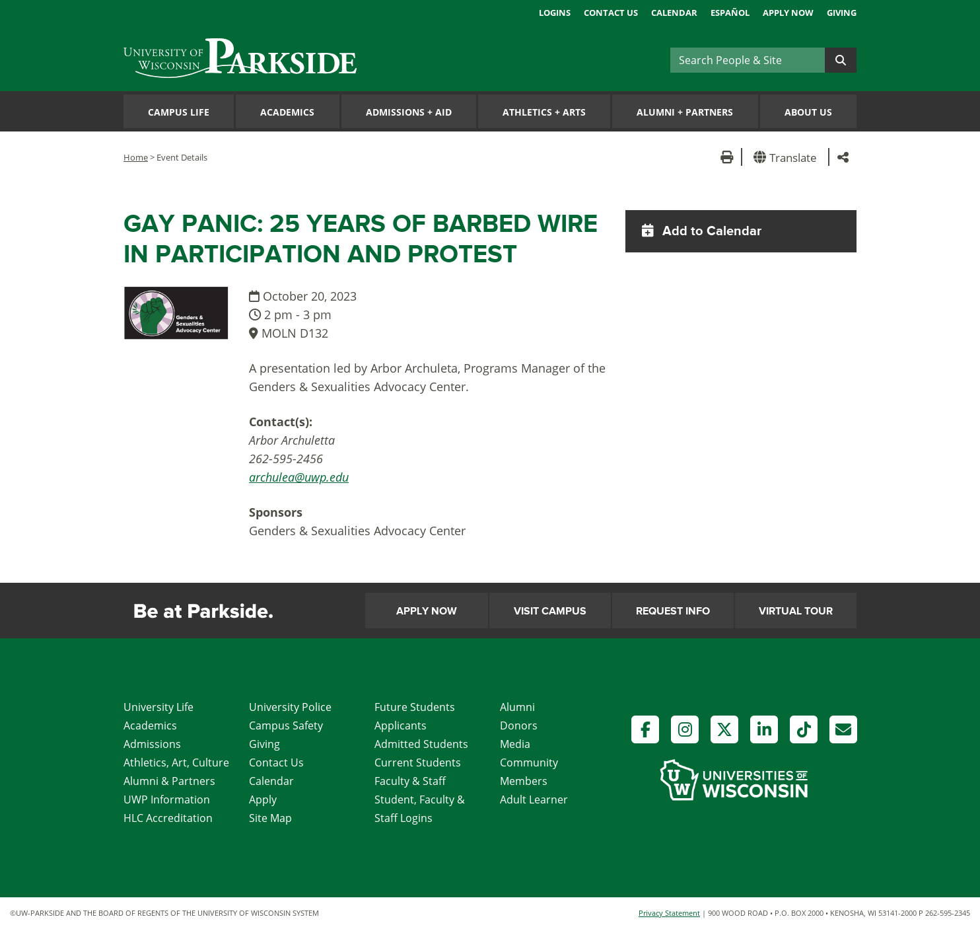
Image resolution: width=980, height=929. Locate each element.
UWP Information (166, 799)
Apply (263, 799)
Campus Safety (286, 725)
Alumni (517, 707)
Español (730, 13)
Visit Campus (550, 611)
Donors (519, 725)
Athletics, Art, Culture (176, 762)
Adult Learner (534, 799)
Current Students (417, 762)
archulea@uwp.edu (299, 477)
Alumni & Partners (169, 781)
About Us (808, 112)
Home (135, 157)
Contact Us (611, 13)
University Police (290, 707)
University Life (158, 707)
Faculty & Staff (410, 781)
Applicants (400, 725)
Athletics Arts (544, 112)
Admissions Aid (409, 112)
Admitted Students (421, 744)
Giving (842, 13)
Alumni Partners (685, 112)
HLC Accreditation (168, 818)
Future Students (414, 707)
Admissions (152, 744)
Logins (555, 13)
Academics (287, 112)
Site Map (270, 818)
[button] (787, 157)
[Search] (747, 60)
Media (515, 744)
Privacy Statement (669, 913)
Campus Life (178, 112)
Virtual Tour (796, 611)
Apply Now (788, 13)
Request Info (673, 611)
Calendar (674, 13)
